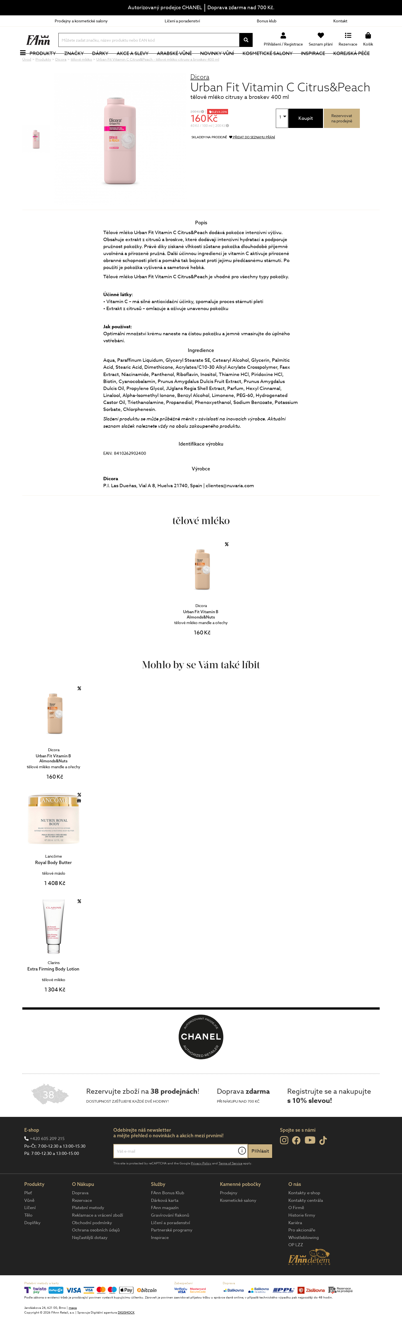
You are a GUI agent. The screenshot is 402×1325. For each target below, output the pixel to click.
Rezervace (82, 1219)
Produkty (49, 62)
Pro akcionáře (301, 1249)
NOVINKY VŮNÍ (223, 62)
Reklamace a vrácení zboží (97, 1234)
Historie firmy (301, 1234)
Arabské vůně (180, 62)
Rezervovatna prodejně (341, 137)
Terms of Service (230, 1182)
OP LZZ (295, 1263)
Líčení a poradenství (182, 20)
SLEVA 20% (219, 130)
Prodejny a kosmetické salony (81, 20)
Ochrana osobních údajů (96, 1249)
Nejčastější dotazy (89, 1256)
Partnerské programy (171, 1249)
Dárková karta (164, 1219)
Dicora (199, 95)
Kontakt (340, 20)
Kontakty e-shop (304, 1212)
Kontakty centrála (305, 1219)
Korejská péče (357, 62)
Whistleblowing (303, 1256)
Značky (80, 62)
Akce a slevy (139, 62)
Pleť (28, 1212)
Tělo (28, 1234)
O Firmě (296, 1226)
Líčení (30, 1226)
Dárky (106, 62)
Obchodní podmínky (92, 1241)
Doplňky (32, 1241)
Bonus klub (266, 20)
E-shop (31, 1149)
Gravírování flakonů (170, 1234)
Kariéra (295, 1241)
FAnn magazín (165, 1226)
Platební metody (88, 1226)
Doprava (80, 1212)
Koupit (305, 137)
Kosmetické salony (274, 62)
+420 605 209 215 (47, 1157)
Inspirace (319, 62)
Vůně (29, 1219)
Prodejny (228, 1212)
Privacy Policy (201, 1182)
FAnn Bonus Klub (167, 1212)
